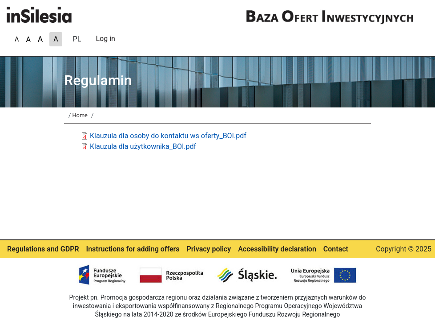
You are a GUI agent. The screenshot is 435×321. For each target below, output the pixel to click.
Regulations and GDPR (43, 249)
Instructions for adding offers (133, 249)
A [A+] (17, 39)
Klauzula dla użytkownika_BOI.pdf (143, 146)
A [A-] (40, 39)
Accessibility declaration (277, 249)
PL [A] (77, 39)
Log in (105, 38)
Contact (335, 249)
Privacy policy (209, 249)
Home (79, 115)
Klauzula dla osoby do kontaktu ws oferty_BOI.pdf (168, 136)
